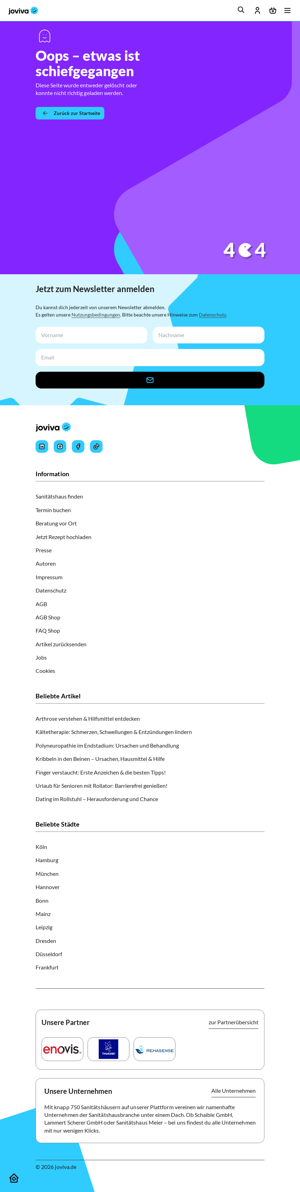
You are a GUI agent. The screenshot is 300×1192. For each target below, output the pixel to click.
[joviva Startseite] (23, 10)
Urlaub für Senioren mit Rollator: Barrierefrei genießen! (101, 785)
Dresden (46, 940)
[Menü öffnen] (287, 10)
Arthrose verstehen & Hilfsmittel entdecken (88, 718)
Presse (44, 550)
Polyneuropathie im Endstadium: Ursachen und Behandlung (107, 745)
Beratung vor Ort (56, 523)
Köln (41, 846)
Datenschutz (212, 315)
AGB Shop (48, 617)
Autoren (46, 563)
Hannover (48, 887)
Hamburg (47, 860)
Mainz (43, 913)
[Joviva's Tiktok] (96, 446)
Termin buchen (53, 510)
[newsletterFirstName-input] (90, 335)
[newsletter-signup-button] (150, 380)
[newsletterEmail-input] (148, 357)
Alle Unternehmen (233, 1090)
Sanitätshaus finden (59, 496)
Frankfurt (47, 967)
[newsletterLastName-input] (207, 335)
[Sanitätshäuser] (14, 1178)
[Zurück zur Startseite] (70, 113)
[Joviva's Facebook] (78, 446)
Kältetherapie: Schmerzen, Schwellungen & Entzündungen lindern (114, 731)
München (47, 873)
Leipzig (44, 927)
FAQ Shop (48, 630)
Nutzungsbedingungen (96, 315)
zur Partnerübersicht (233, 1022)
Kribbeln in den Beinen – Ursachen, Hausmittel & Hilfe (100, 758)
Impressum (49, 577)
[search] (241, 10)
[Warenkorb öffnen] (273, 10)
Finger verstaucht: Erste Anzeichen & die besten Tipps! (101, 772)
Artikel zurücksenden (61, 644)
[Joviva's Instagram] (60, 446)
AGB (41, 604)
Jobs (41, 657)
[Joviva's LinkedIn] (42, 446)
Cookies (45, 670)
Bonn (42, 900)
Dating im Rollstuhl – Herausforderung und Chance (97, 798)
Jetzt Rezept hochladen (63, 536)
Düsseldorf (49, 954)
